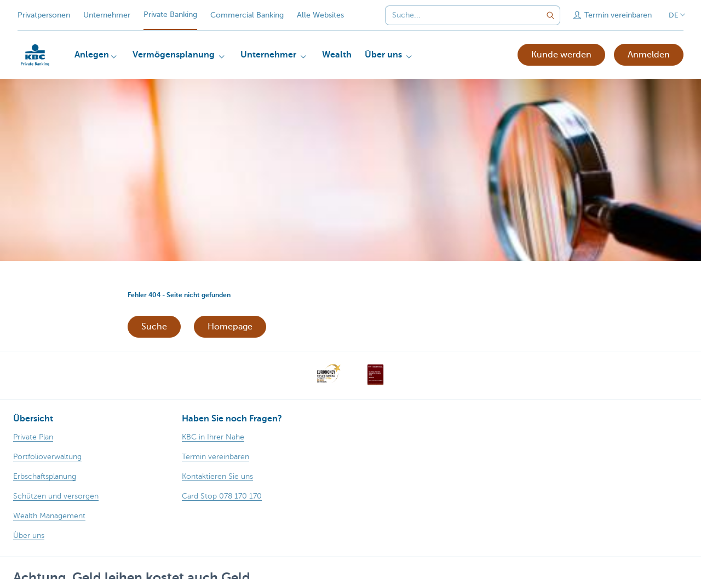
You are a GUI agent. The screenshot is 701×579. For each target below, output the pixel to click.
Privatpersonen (44, 15)
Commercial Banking (247, 15)
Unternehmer (106, 15)
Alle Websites (320, 15)
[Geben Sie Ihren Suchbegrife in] (550, 15)
